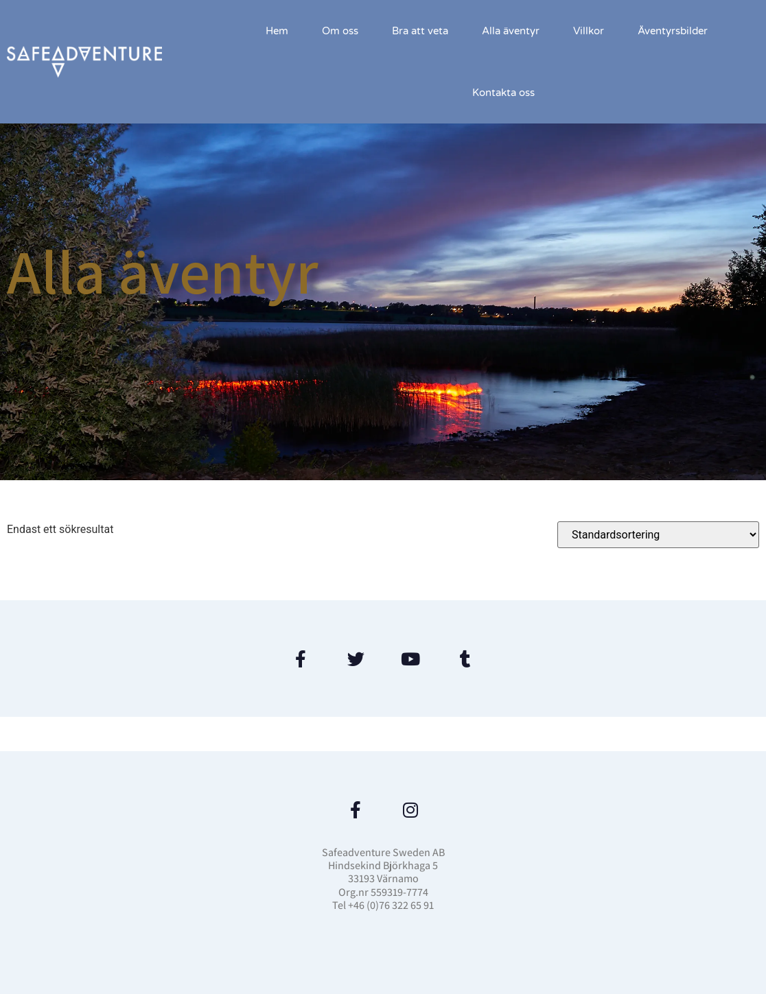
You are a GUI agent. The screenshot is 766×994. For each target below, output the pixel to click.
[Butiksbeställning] (658, 534)
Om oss (340, 31)
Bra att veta (420, 31)
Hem (277, 31)
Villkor (588, 31)
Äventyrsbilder (673, 31)
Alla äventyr (510, 31)
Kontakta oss (503, 92)
